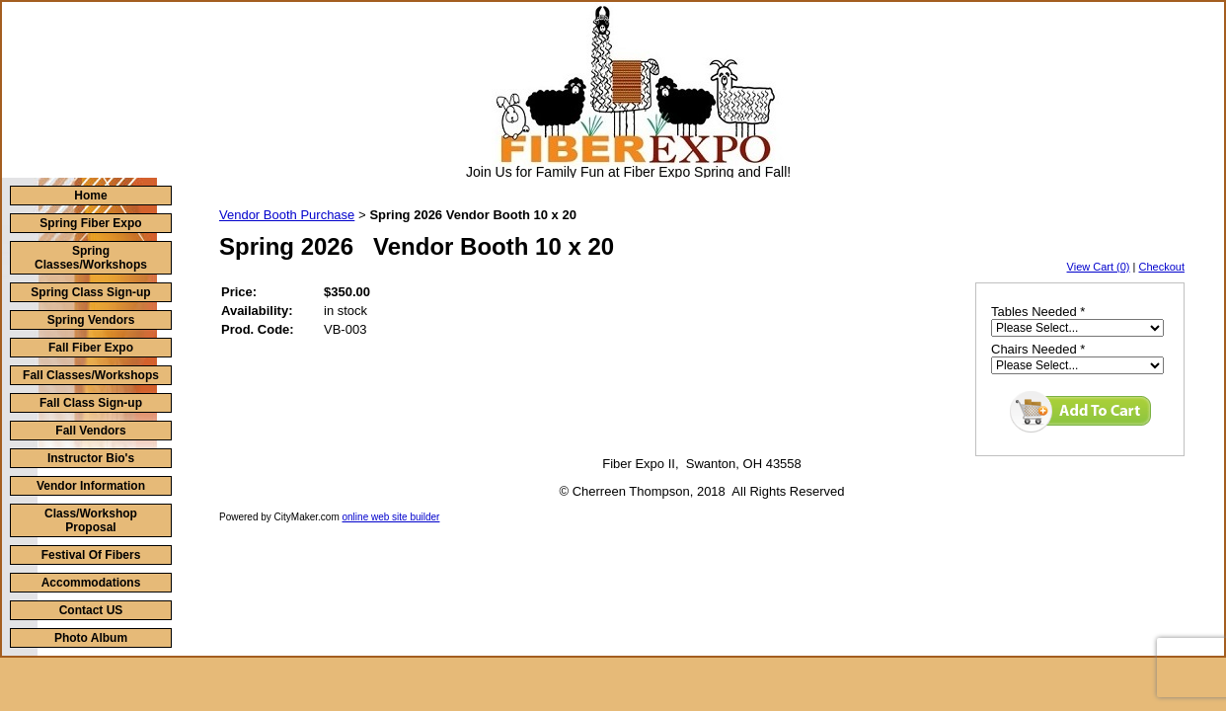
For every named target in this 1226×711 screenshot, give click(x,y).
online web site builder (391, 517)
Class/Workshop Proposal (90, 520)
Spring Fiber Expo (90, 223)
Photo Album (90, 638)
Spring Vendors (91, 320)
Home (90, 195)
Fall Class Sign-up (90, 403)
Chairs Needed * (1038, 349)
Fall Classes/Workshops (91, 375)
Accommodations (91, 583)
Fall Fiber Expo (90, 348)
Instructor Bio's (90, 458)
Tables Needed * (1038, 311)
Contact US (91, 610)
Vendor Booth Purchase (286, 214)
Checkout (1162, 267)
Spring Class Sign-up (90, 292)
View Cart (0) (1098, 267)
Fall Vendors (90, 430)
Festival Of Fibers (91, 555)
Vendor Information (91, 486)
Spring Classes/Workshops (91, 258)
